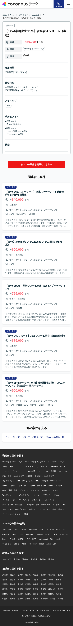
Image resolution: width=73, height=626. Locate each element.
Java (8, 106)
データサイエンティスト (12, 514)
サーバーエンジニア (57, 467)
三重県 (12, 589)
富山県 (20, 584)
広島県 (20, 594)
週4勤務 (43, 559)
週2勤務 (25, 559)
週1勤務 (17, 559)
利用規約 (15, 610)
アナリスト (35, 490)
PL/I (28, 539)
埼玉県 (35, 575)
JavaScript (33, 530)
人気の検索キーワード (61, 610)
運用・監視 (12, 490)
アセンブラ (6, 544)
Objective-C (29, 534)
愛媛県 (51, 594)
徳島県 (35, 594)
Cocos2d (5, 534)
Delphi (4, 539)
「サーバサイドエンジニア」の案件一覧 (23, 437)
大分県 (28, 599)
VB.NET (48, 534)
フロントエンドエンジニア (34, 462)
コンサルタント (8, 481)
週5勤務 (51, 559)
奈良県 (43, 589)
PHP (10, 530)
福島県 (43, 580)
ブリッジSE (63, 471)
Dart (54, 544)
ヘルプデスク (20, 509)
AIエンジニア (19, 476)
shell (58, 539)
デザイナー (47, 495)
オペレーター (7, 509)
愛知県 (28, 575)
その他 (60, 599)
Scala (58, 530)
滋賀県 (20, 589)
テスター (5, 471)
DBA (4, 490)
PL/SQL (13, 539)
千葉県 (43, 575)
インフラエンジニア (56, 462)
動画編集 (18, 505)
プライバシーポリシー (29, 610)
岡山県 (12, 594)
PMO (37, 481)
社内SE (61, 509)
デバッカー (41, 486)
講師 (26, 514)
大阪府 (12, 575)
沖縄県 (52, 599)
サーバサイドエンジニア (34, 49)
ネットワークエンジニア (12, 467)
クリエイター (7, 505)
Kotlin (24, 544)
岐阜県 (58, 584)
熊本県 (20, 599)
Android (39, 534)
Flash (56, 495)
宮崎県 (35, 599)
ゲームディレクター (27, 486)
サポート (31, 509)
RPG (34, 539)
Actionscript (43, 539)
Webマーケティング (50, 490)
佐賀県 (5, 599)
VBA (55, 534)
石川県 (28, 584)
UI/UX (64, 505)
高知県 (58, 594)
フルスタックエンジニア (44, 476)
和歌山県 (51, 589)
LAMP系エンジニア (36, 471)
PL (47, 471)
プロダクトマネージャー (51, 481)
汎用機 (53, 471)
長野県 (51, 584)
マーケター (29, 505)
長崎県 (12, 599)
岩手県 (12, 580)
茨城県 (51, 580)
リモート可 (6, 559)
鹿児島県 (44, 599)
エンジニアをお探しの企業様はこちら (37, 616)
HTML (14, 534)
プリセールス (27, 481)
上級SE (29, 476)
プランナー (24, 490)
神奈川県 (51, 575)
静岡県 (5, 589)
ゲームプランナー (55, 486)
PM (18, 481)
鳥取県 (60, 589)
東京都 (5, 575)
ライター (56, 505)
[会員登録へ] (59, 4)
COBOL (21, 539)
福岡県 (20, 575)
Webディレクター (9, 495)
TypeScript (33, 544)
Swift (41, 530)
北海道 (60, 575)
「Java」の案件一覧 (54, 437)
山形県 (35, 580)
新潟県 (12, 584)
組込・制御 (6, 476)
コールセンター (44, 509)
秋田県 (28, 580)
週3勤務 (34, 559)
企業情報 (6, 610)
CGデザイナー (50, 500)
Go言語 (16, 544)
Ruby (24, 530)
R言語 (41, 544)
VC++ (62, 534)
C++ (52, 530)
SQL (52, 539)
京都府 (28, 589)
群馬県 (5, 584)
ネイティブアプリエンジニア (35, 467)
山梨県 (43, 584)
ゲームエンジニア (19, 471)
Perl (64, 530)
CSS (21, 534)
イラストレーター (9, 500)
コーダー (37, 495)
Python (17, 530)
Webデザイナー (25, 495)
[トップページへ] (20, 4)
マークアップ (24, 500)
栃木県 (58, 580)
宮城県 (20, 580)
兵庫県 (35, 589)
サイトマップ (45, 610)
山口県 (28, 594)
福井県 (35, 584)
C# (47, 530)
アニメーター (37, 500)
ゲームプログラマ (9, 486)
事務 (54, 509)
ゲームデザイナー (43, 505)
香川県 (43, 594)
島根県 (5, 594)
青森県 (5, 580)
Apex (48, 544)
